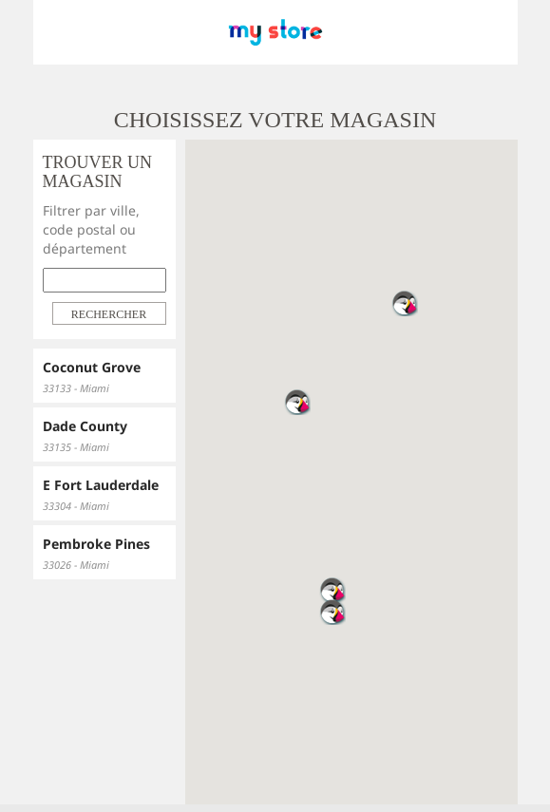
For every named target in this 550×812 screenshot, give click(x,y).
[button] (332, 611)
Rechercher (108, 314)
